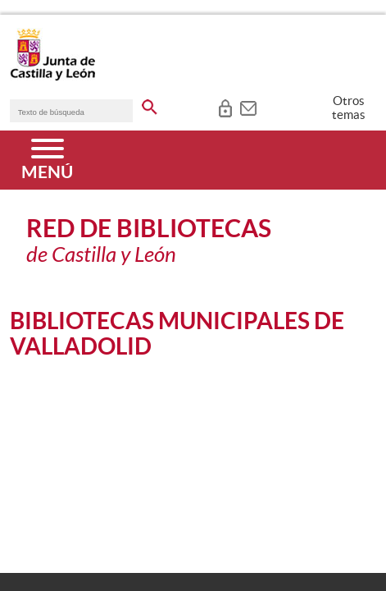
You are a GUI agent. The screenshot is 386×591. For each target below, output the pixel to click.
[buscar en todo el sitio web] (149, 104)
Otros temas (349, 107)
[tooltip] (225, 106)
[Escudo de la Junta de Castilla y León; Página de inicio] (52, 77)
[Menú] (47, 160)
